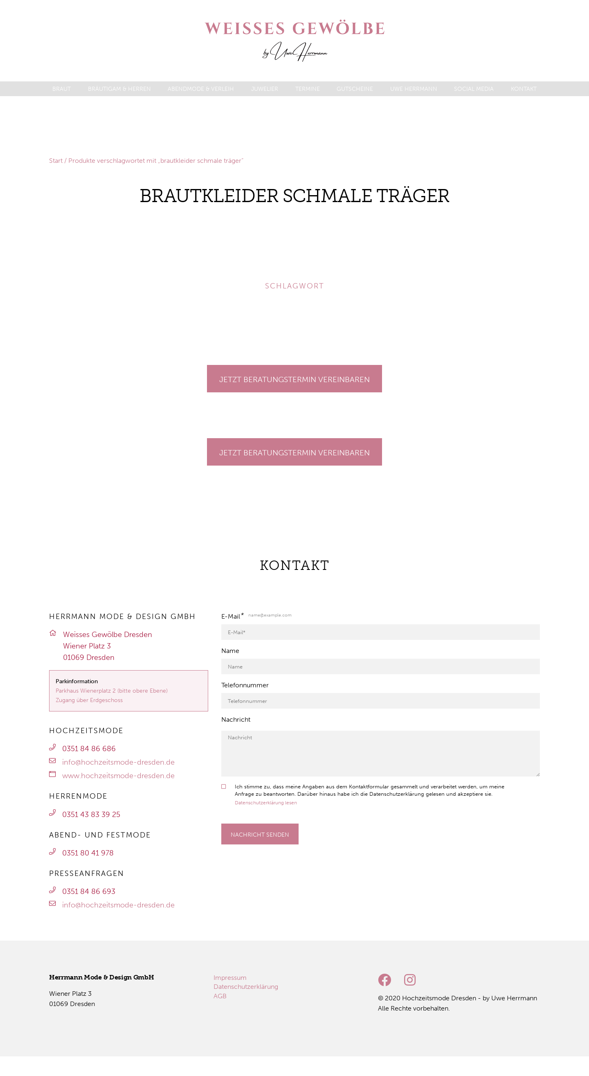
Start (56, 160)
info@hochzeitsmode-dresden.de (118, 762)
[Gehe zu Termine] (294, 378)
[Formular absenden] (259, 834)
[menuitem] (61, 89)
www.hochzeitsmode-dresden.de (118, 775)
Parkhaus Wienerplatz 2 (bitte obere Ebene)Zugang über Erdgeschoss (112, 695)
